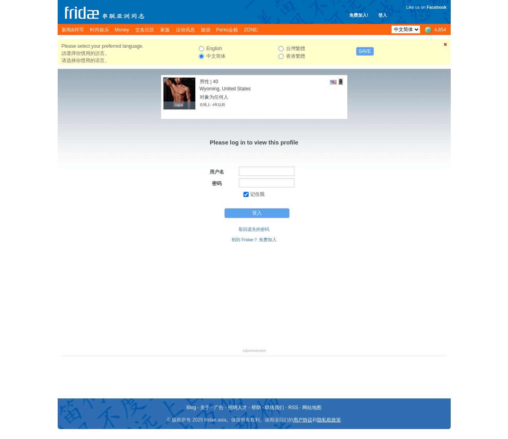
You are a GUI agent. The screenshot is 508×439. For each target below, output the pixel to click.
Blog (191, 407)
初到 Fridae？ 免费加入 (254, 239)
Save (365, 51)
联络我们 (274, 407)
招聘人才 (237, 407)
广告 (219, 407)
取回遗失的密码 (254, 229)
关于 (205, 407)
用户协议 (302, 420)
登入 (382, 15)
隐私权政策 (329, 420)
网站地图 (311, 407)
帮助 (256, 407)
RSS (293, 407)
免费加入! (358, 15)
